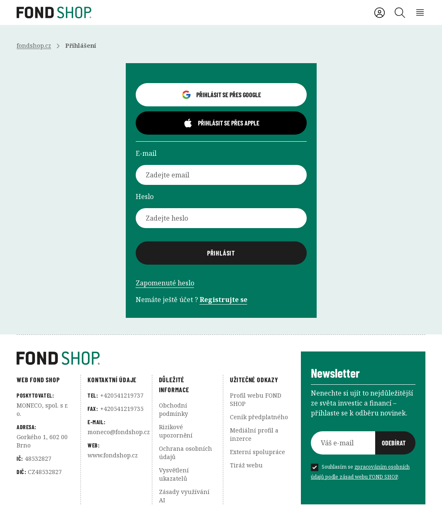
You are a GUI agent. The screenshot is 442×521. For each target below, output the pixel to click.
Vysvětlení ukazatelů (174, 474)
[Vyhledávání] (400, 12)
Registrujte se (223, 299)
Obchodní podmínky (173, 409)
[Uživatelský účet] (379, 12)
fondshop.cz (34, 45)
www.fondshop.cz (113, 455)
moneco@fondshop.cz (119, 432)
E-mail (146, 153)
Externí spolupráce (257, 452)
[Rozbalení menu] (420, 12)
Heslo (145, 196)
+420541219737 (122, 395)
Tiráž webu (246, 465)
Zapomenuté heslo (165, 283)
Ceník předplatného (259, 417)
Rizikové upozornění (176, 431)
